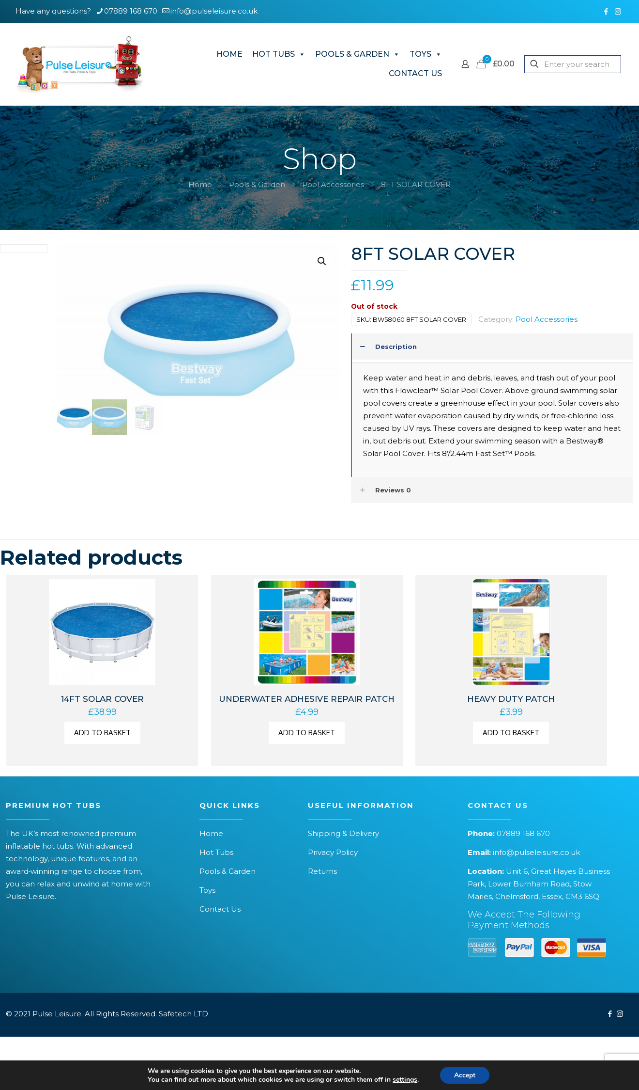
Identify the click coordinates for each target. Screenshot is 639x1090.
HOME (229, 54)
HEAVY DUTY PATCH (511, 699)
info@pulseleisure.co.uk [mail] (214, 11)
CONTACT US (415, 73)
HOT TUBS (278, 54)
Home (200, 184)
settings (404, 1079)
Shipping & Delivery (343, 833)
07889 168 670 (523, 833)
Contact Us (220, 909)
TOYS (426, 54)
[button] (322, 261)
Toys (207, 890)
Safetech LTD (183, 1013)
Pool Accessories (333, 184)
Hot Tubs (216, 852)
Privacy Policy (333, 852)
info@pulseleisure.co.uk (536, 852)
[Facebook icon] (605, 11)
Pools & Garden (257, 184)
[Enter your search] (572, 64)
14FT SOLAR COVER (102, 699)
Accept (464, 1074)
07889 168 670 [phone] (130, 11)
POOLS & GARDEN (357, 54)
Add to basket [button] (102, 732)
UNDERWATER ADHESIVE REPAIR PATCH (307, 699)
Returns (322, 871)
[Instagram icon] (618, 11)
